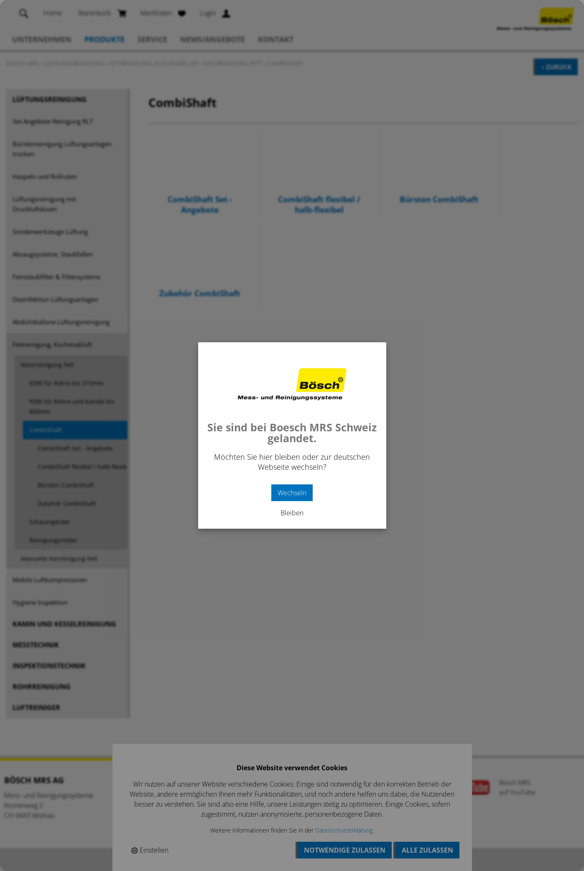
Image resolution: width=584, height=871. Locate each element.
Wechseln (292, 492)
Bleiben (292, 512)
